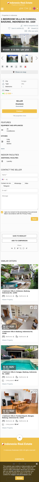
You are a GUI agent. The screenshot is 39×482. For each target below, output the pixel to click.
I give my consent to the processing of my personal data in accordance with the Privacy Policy (20, 210)
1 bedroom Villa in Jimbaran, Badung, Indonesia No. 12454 (16, 289)
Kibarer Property (7, 296)
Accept (19, 478)
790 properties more (19, 113)
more (2, 146)
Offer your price (33, 31)
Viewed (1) (34, 28)
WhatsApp (17, 180)
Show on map (20, 72)
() (22, 8)
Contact (19, 108)
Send (34, 216)
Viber (26, 180)
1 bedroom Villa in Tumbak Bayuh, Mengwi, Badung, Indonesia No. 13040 (18, 414)
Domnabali (19, 103)
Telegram (6, 183)
